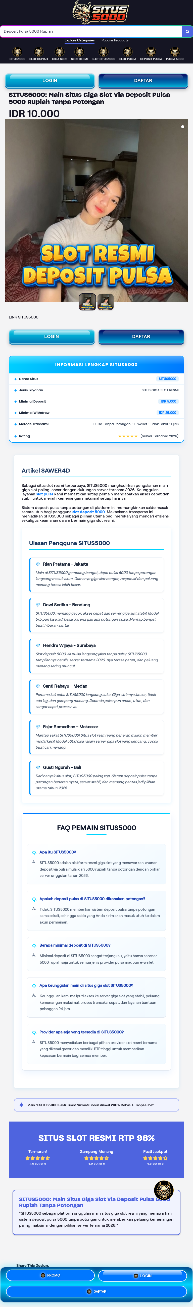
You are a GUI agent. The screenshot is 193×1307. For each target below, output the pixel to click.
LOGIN (49, 80)
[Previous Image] (9, 211)
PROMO (50, 1277)
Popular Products (115, 40)
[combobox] (91, 31)
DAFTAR (143, 80)
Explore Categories (79, 40)
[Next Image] (184, 211)
